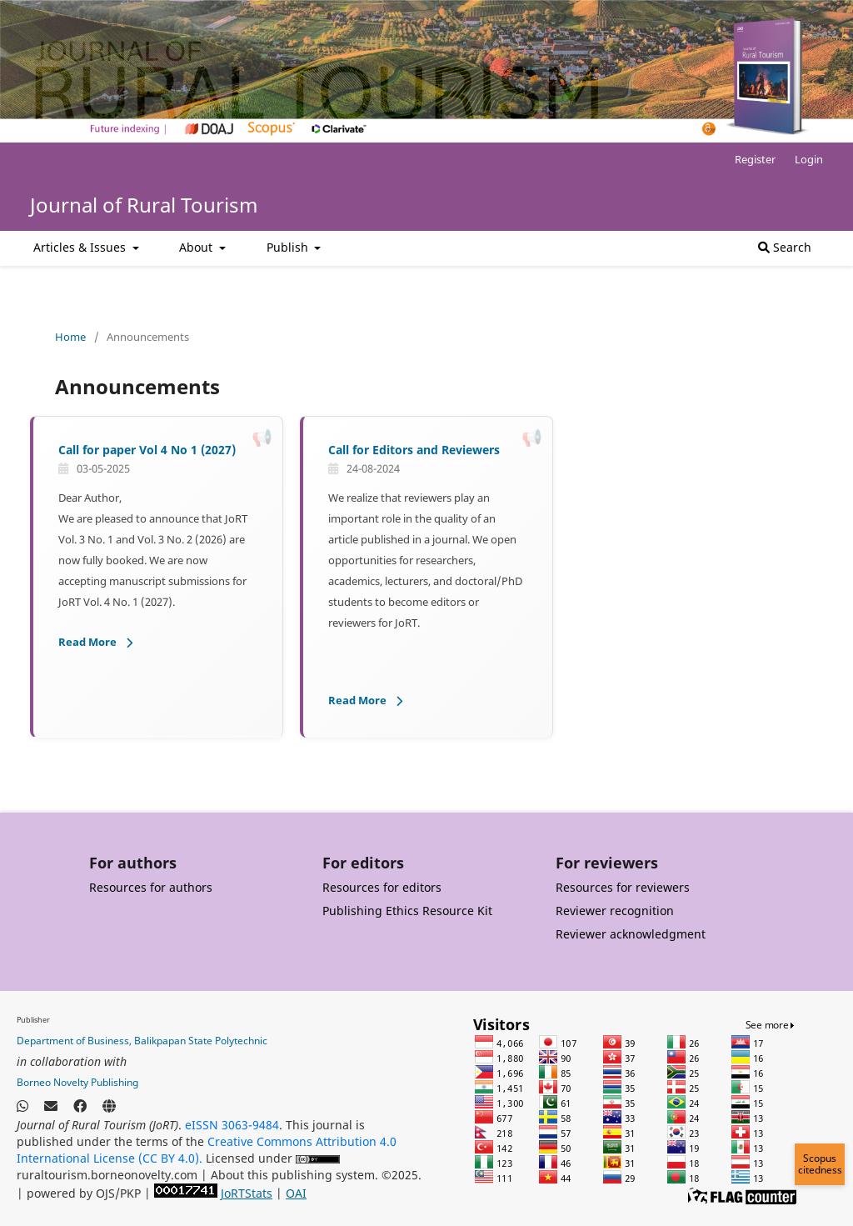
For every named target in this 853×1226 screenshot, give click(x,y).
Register (755, 159)
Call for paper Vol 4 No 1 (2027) (147, 450)
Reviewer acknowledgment (631, 934)
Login (809, 159)
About (197, 247)
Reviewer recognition (615, 910)
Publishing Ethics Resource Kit (407, 910)
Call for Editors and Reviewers (414, 450)
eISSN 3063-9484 (232, 1125)
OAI (296, 1193)
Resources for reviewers (623, 887)
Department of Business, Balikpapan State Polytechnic (142, 1040)
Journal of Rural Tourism (143, 204)
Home (70, 336)
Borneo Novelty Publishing (77, 1082)
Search (784, 247)
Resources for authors (150, 887)
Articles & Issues (81, 247)
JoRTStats (246, 1193)
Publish (289, 247)
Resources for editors (381, 887)
